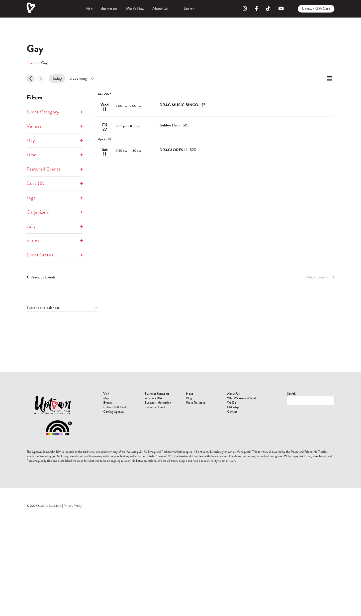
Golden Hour (169, 125)
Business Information (158, 402)
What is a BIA (153, 398)
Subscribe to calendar (43, 308)
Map (106, 398)
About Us (160, 9)
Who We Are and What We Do (241, 400)
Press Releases (195, 402)
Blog (189, 398)
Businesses (109, 9)
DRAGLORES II (173, 150)
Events (32, 63)
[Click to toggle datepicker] (81, 78)
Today (57, 79)
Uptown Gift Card (316, 9)
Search (291, 393)
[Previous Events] (31, 79)
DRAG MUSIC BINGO (178, 105)
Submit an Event (155, 407)
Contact (232, 411)
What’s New (134, 9)
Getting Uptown (113, 411)
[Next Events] (41, 79)
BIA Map (233, 407)
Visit (89, 9)
